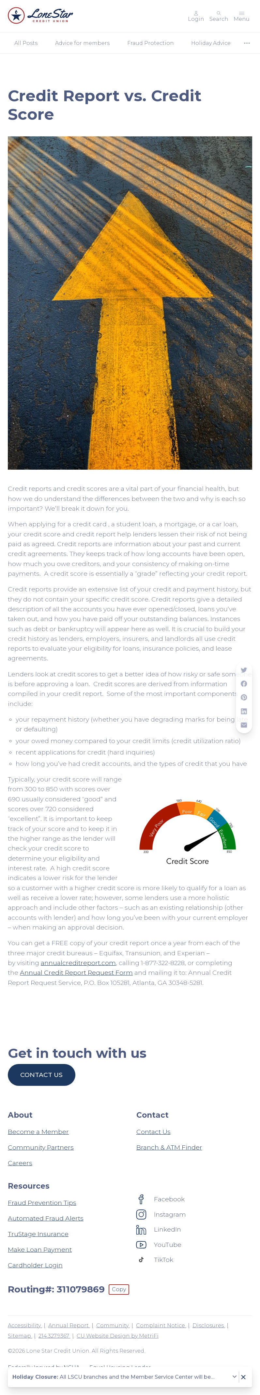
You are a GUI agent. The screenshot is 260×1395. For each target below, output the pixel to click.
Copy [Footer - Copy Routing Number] (119, 1289)
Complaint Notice (161, 1325)
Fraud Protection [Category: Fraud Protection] (150, 43)
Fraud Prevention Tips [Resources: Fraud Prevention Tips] (42, 1203)
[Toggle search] (219, 16)
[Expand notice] (234, 1377)
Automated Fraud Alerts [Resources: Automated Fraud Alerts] (46, 1218)
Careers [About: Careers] (20, 1163)
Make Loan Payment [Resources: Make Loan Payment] (40, 1249)
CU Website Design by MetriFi (118, 1336)
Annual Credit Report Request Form (76, 972)
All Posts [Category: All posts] (26, 43)
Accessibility (25, 1325)
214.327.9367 (54, 1336)
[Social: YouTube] (158, 1245)
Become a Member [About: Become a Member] (38, 1132)
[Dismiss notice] (243, 1377)
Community (113, 1325)
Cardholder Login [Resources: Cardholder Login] (35, 1265)
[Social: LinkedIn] (158, 1229)
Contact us (41, 1075)
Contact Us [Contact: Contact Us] (153, 1132)
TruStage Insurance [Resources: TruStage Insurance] (38, 1234)
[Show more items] (247, 43)
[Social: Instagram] (161, 1214)
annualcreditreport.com (78, 963)
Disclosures (208, 1325)
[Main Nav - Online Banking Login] (196, 16)
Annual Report (69, 1325)
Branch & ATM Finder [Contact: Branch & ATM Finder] (169, 1147)
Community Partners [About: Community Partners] (41, 1147)
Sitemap (20, 1336)
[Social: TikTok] (154, 1259)
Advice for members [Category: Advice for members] (82, 43)
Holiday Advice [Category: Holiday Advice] (211, 43)
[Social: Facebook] (160, 1199)
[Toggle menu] (241, 16)
